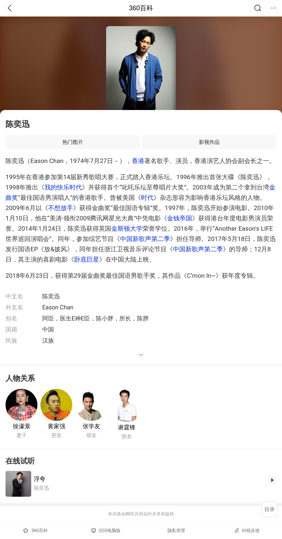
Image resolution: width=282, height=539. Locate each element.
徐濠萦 (21, 426)
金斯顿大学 (126, 228)
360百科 (141, 8)
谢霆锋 (126, 427)
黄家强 (56, 426)
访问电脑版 (105, 530)
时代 (147, 197)
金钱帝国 (179, 218)
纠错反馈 (247, 530)
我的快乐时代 (63, 187)
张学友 (91, 426)
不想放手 (60, 208)
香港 (138, 160)
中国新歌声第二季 (145, 238)
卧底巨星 (86, 259)
